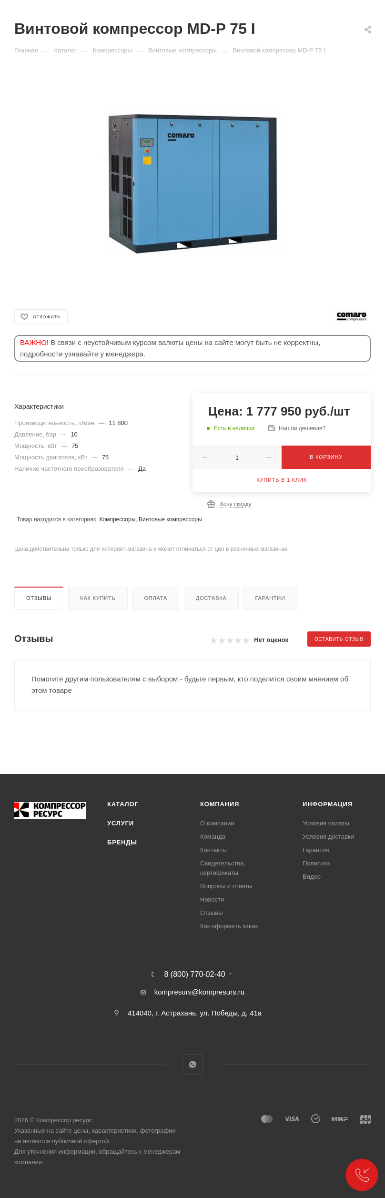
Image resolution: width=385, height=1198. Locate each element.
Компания (219, 804)
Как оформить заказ (229, 926)
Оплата (155, 598)
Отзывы (38, 598)
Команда (212, 836)
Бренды (122, 842)
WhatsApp (192, 1064)
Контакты (213, 849)
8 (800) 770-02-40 (194, 974)
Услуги (120, 823)
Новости (212, 899)
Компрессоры (117, 519)
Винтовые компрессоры (170, 519)
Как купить (97, 598)
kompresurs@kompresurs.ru (199, 992)
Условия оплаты (326, 823)
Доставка (211, 598)
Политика (316, 863)
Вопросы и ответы (226, 886)
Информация (328, 804)
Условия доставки (328, 836)
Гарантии (270, 598)
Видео (312, 876)
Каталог (123, 804)
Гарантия (316, 849)
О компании (217, 823)
